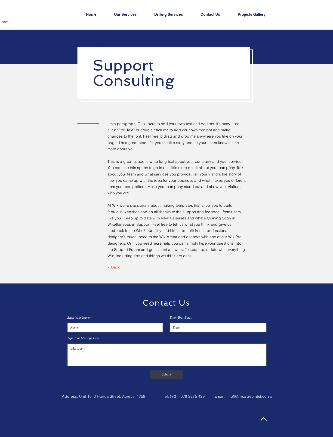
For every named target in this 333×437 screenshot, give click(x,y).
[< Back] (113, 267)
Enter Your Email (181, 317)
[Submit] (166, 374)
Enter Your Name (78, 317)
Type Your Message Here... (84, 338)
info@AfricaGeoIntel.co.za (249, 396)
